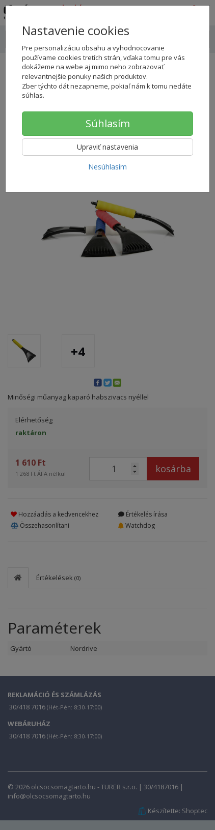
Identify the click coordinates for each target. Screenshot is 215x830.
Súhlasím (108, 123)
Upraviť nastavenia (107, 147)
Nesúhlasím (107, 166)
